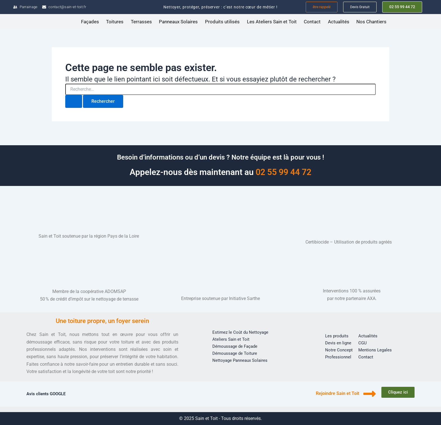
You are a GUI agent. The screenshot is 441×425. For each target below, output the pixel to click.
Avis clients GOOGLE (47, 393)
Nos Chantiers (371, 22)
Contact (312, 22)
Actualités (338, 22)
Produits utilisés (222, 22)
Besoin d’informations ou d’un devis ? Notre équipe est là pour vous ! (220, 157)
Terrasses (141, 22)
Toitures (114, 22)
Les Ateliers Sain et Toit (272, 22)
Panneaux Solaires (178, 22)
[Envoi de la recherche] (73, 101)
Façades (90, 22)
